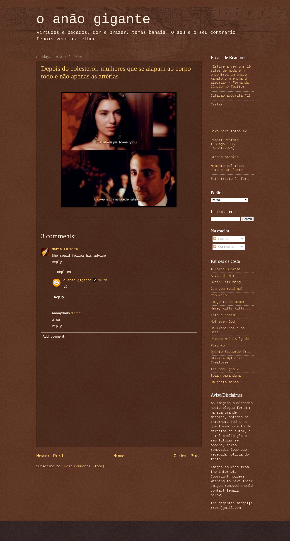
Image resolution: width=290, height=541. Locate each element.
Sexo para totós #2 (229, 131)
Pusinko (218, 345)
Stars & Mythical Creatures (227, 360)
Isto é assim (223, 315)
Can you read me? (227, 289)
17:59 (76, 313)
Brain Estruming (226, 282)
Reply (57, 262)
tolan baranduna (226, 376)
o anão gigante (93, 19)
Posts (220, 239)
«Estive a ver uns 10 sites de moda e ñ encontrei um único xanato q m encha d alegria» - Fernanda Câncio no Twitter (231, 76)
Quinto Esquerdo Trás (231, 352)
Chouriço (219, 295)
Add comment (54, 337)
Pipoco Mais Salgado (230, 339)
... (214, 113)
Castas (217, 104)
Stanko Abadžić (225, 157)
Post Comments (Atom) (84, 466)
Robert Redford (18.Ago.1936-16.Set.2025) (225, 144)
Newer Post (50, 455)
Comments (223, 247)
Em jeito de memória (230, 302)
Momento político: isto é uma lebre (228, 168)
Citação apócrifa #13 (231, 95)
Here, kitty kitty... (231, 308)
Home (118, 455)
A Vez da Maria (225, 276)
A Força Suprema (226, 269)
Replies (64, 272)
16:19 (103, 280)
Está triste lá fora (230, 179)
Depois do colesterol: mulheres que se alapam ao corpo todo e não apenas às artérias (116, 72)
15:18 (74, 249)
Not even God (223, 322)
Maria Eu (60, 249)
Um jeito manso (225, 382)
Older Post (188, 455)
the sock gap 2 (225, 369)
